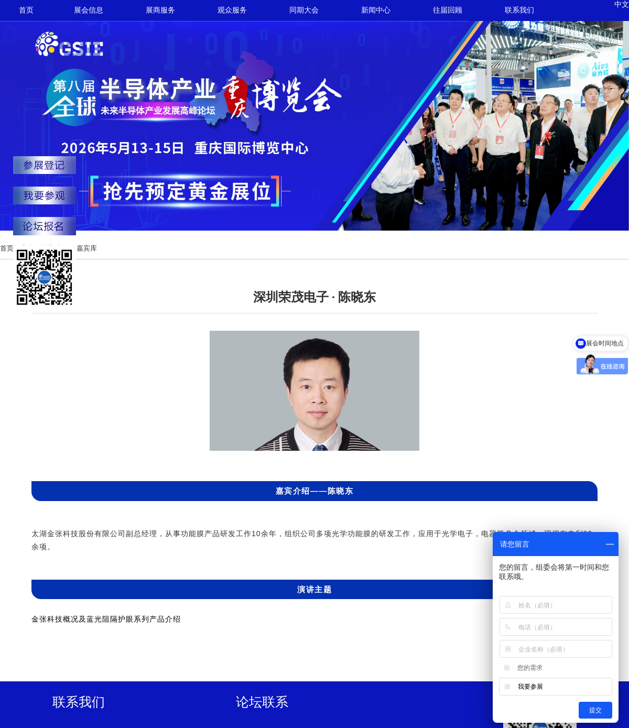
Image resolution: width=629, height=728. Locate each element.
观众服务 (232, 10)
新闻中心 (376, 10)
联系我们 (519, 10)
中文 (621, 4)
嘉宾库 (87, 248)
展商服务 (160, 10)
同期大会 (304, 10)
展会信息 (88, 10)
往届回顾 (447, 10)
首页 (26, 10)
